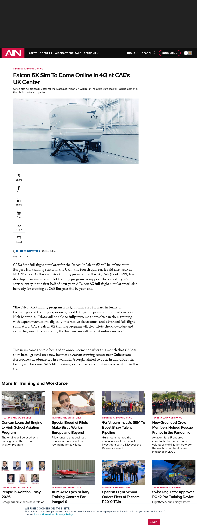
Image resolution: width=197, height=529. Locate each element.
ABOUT (132, 53)
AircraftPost (12, 488)
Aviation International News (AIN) (22, 484)
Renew (57, 488)
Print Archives (110, 480)
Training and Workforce (28, 68)
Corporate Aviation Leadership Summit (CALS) (23, 502)
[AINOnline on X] (188, 465)
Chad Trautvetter (46, 175)
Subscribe (169, 53)
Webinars (108, 497)
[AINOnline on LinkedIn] (194, 465)
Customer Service (62, 484)
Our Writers (159, 484)
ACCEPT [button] (154, 522)
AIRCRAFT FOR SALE (68, 53)
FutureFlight (10, 497)
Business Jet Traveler (16, 492)
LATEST (32, 53)
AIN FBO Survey (14, 480)
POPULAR (46, 53)
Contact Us (158, 492)
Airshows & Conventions (115, 501)
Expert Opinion (110, 484)
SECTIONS (91, 53)
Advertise (159, 497)
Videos (106, 492)
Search (148, 53)
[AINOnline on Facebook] (176, 465)
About (156, 480)
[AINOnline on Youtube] (182, 465)
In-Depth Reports (111, 488)
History (156, 488)
